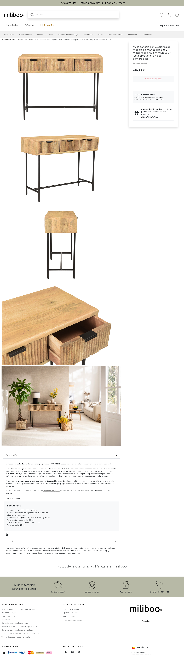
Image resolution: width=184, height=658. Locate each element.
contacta (159, 97)
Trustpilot (146, 621)
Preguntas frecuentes (72, 609)
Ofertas (29, 25)
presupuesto (148, 97)
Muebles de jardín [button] (115, 35)
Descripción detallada (140, 63)
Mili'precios (47, 25)
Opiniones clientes (70, 613)
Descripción (12, 455)
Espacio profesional (169, 25)
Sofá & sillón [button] (9, 35)
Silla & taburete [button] (25, 35)
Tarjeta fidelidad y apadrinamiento (16, 637)
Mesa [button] (51, 35)
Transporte (6, 620)
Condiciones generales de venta (15, 623)
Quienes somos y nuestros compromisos (18, 609)
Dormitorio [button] (88, 35)
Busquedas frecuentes (72, 621)
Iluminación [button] (132, 35)
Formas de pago (8, 616)
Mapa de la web (69, 616)
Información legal (9, 613)
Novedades (12, 25)
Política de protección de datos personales (19, 626)
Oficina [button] (40, 35)
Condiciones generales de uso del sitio (17, 630)
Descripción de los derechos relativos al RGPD (21, 634)
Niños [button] (100, 35)
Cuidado (10, 541)
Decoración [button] (147, 35)
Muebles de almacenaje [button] (68, 35)
